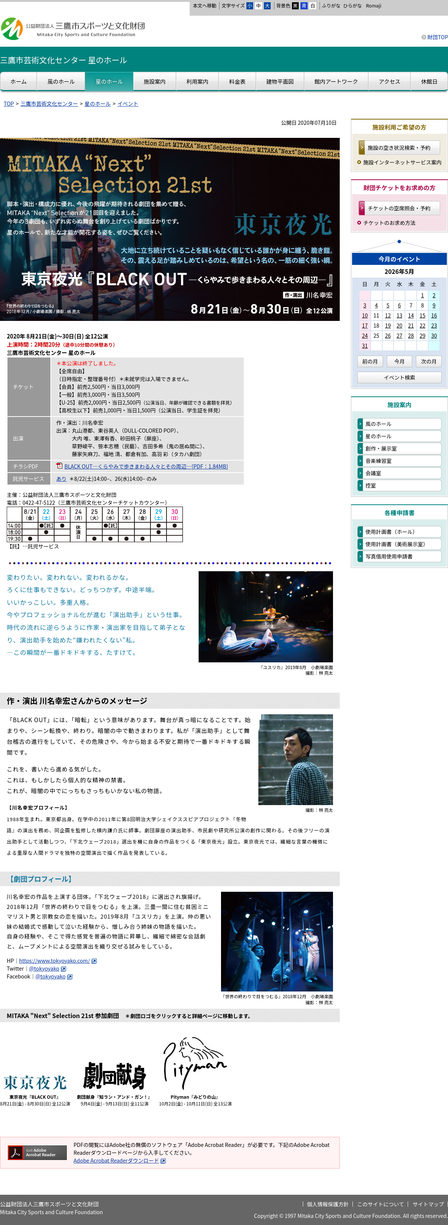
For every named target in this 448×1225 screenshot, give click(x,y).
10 (365, 315)
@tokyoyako (47, 968)
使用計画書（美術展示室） (396, 544)
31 (365, 345)
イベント (128, 103)
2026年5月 (399, 271)
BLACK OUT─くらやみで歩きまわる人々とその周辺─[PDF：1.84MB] (146, 466)
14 (411, 315)
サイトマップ (428, 1204)
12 (388, 315)
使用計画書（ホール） (391, 531)
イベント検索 (399, 377)
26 (388, 335)
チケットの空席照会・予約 (399, 208)
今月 (399, 361)
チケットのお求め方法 (389, 222)
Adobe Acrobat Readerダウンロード (120, 1160)
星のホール (98, 103)
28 (411, 335)
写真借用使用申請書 (389, 556)
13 (399, 315)
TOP (9, 103)
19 (388, 325)
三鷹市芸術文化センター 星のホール (63, 59)
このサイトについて (380, 1204)
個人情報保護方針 (328, 1204)
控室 (370, 485)
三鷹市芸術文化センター (49, 103)
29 (423, 335)
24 (365, 335)
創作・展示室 (381, 448)
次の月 (429, 361)
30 (434, 335)
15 (423, 315)
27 (399, 335)
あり (61, 478)
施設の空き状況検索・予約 (399, 147)
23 (434, 325)
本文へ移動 (204, 5)
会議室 (373, 473)
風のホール (378, 423)
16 (434, 315)
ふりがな (331, 5)
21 (411, 325)
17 (365, 325)
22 (423, 325)
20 (399, 325)
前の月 (370, 361)
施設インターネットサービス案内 (402, 162)
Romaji (373, 5)
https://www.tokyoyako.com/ (58, 960)
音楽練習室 (378, 460)
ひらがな (352, 5)
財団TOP (437, 37)
